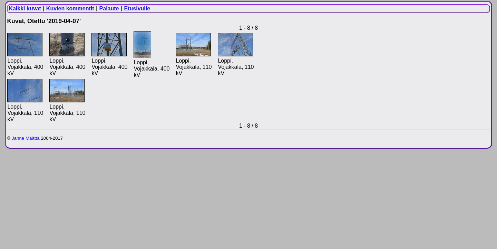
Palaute (109, 8)
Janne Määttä (26, 138)
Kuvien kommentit (70, 8)
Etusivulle (137, 8)
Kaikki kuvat (25, 8)
